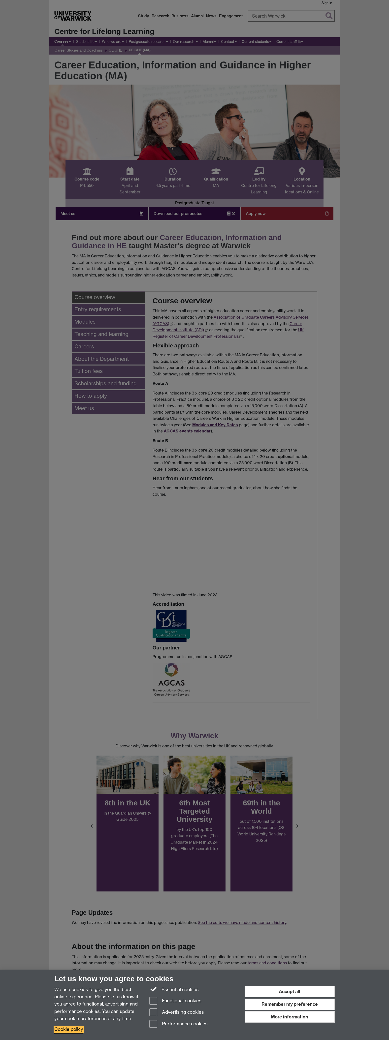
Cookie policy (68, 1029)
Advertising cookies (176, 1012)
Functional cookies (175, 1001)
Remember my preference (289, 1004)
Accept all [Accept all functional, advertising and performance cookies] (289, 991)
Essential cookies (174, 989)
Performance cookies (178, 1024)
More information (289, 1017)
